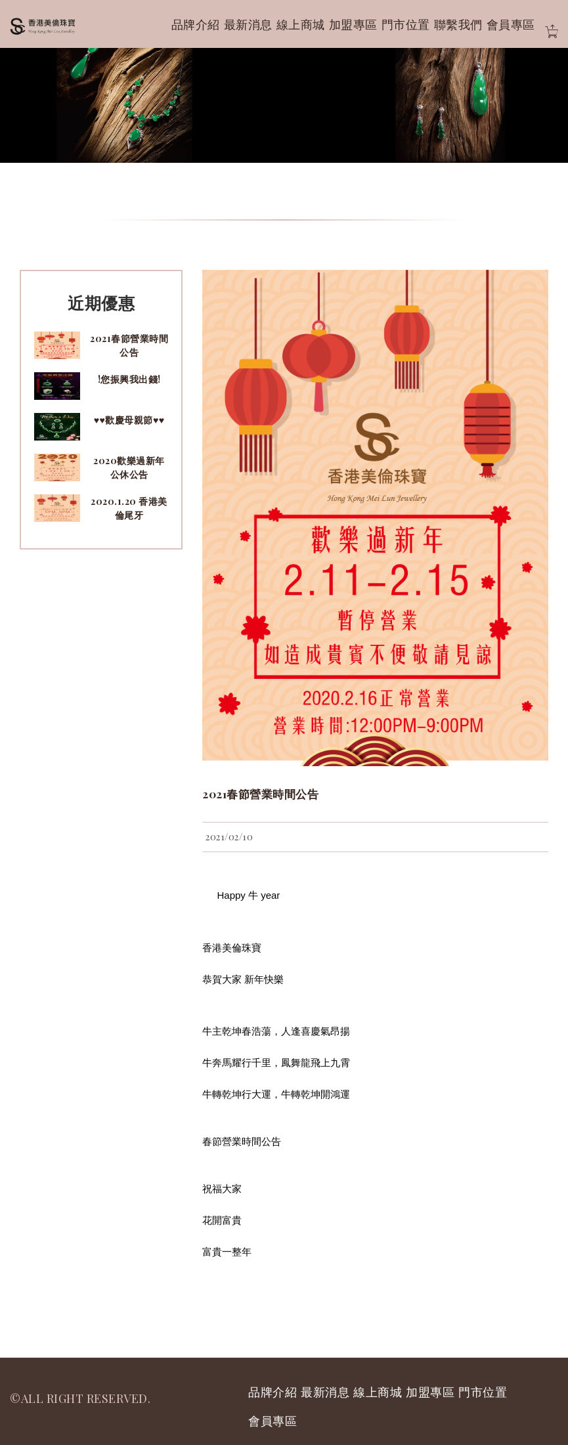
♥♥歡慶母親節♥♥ (129, 420)
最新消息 (248, 24)
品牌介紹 (195, 24)
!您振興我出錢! (129, 379)
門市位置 (406, 24)
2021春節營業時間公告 (260, 794)
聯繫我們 (458, 24)
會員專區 (511, 24)
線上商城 (300, 24)
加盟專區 (353, 24)
